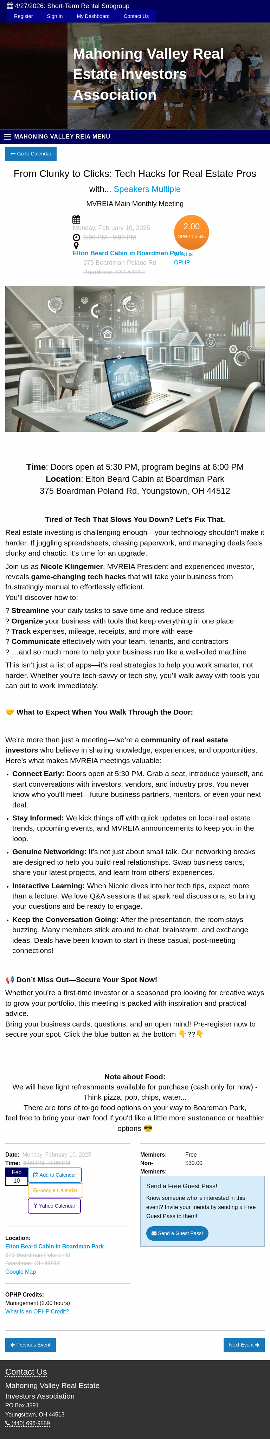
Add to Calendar (54, 1175)
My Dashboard (93, 16)
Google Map (20, 1272)
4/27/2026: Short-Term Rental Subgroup (68, 5)
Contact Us (136, 16)
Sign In (55, 16)
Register (23, 16)
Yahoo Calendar (54, 1206)
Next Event (244, 1345)
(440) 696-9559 (27, 1423)
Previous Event (30, 1345)
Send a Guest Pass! (177, 1233)
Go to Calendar (31, 153)
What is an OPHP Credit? (37, 1312)
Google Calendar (55, 1190)
